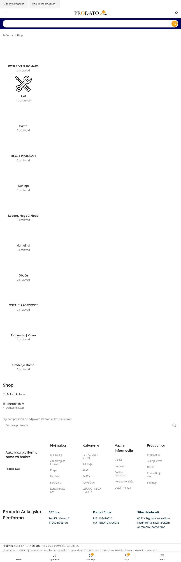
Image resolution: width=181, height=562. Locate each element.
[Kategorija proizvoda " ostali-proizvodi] (23, 298)
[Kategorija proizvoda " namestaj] (23, 239)
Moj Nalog (56, 454)
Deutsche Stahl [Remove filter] (15, 407)
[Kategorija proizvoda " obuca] (23, 269)
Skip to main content (44, 3)
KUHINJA (87, 464)
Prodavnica (153, 454)
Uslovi (118, 459)
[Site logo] (90, 12)
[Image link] (22, 443)
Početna (8, 35)
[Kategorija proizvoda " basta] (23, 119)
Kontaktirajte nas (57, 490)
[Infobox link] (60, 517)
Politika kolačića (124, 481)
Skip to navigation (14, 3)
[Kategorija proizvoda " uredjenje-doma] (23, 358)
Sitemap (152, 482)
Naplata (54, 476)
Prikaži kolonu (16, 394)
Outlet (150, 467)
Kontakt (119, 466)
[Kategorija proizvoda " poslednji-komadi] (23, 59)
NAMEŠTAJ (88, 482)
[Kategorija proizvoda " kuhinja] (23, 179)
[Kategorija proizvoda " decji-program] (23, 149)
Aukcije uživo (154, 461)
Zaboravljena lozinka (57, 462)
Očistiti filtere (15, 404)
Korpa (53, 470)
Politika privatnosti (121, 473)
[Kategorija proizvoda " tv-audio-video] (23, 328)
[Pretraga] (90, 23)
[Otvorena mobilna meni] (4, 13)
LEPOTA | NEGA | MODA (91, 490)
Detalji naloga (123, 487)
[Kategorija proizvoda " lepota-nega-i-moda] (23, 209)
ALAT (85, 470)
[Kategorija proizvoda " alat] (23, 89)
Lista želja (55, 482)
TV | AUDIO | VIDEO (90, 456)
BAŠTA (86, 476)
